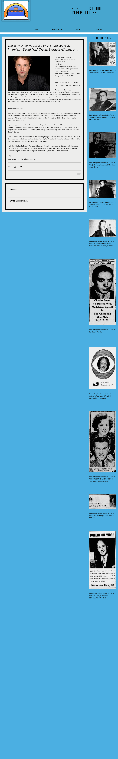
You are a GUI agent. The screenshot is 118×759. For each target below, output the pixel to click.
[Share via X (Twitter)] (15, 166)
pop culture (12, 159)
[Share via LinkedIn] (21, 166)
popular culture (23, 159)
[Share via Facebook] (9, 166)
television (33, 159)
